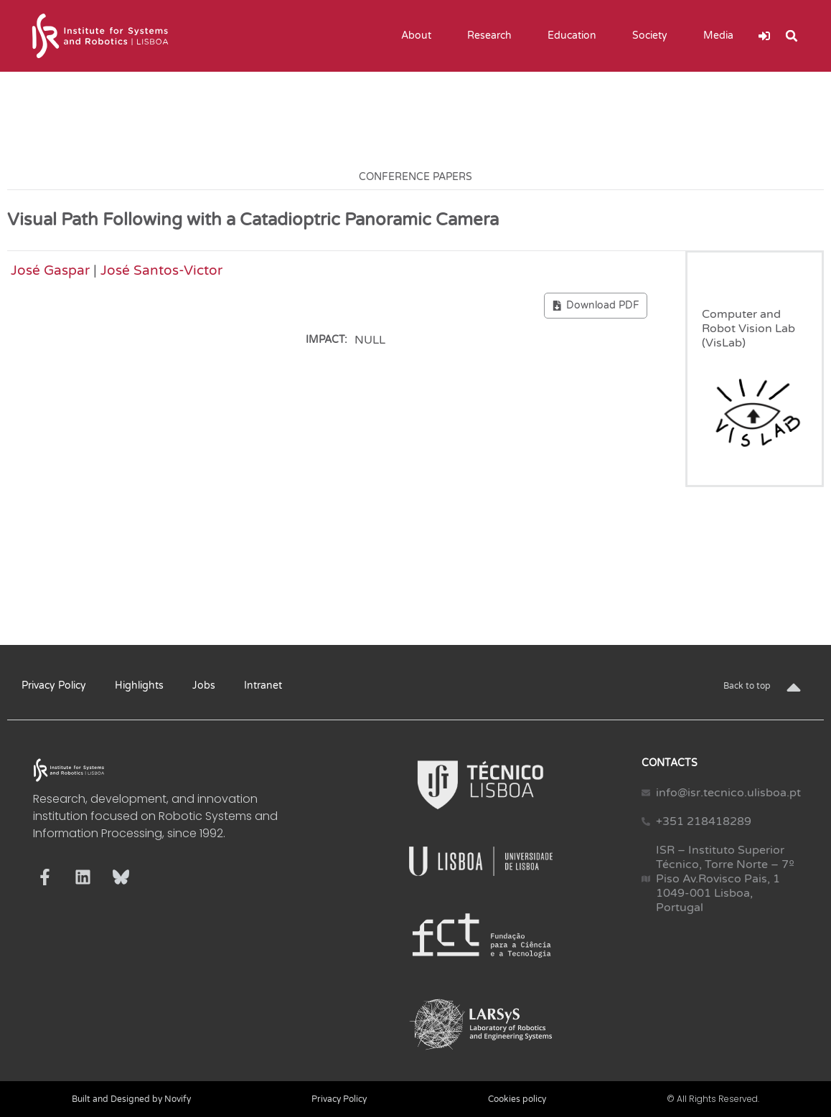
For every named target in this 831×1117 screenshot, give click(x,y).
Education (576, 36)
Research (493, 36)
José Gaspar (50, 270)
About (419, 36)
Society (653, 36)
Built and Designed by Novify (131, 1099)
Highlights (139, 685)
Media (722, 36)
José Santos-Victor (161, 270)
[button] (791, 36)
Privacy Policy (54, 685)
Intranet (263, 685)
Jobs (203, 685)
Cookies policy (517, 1099)
